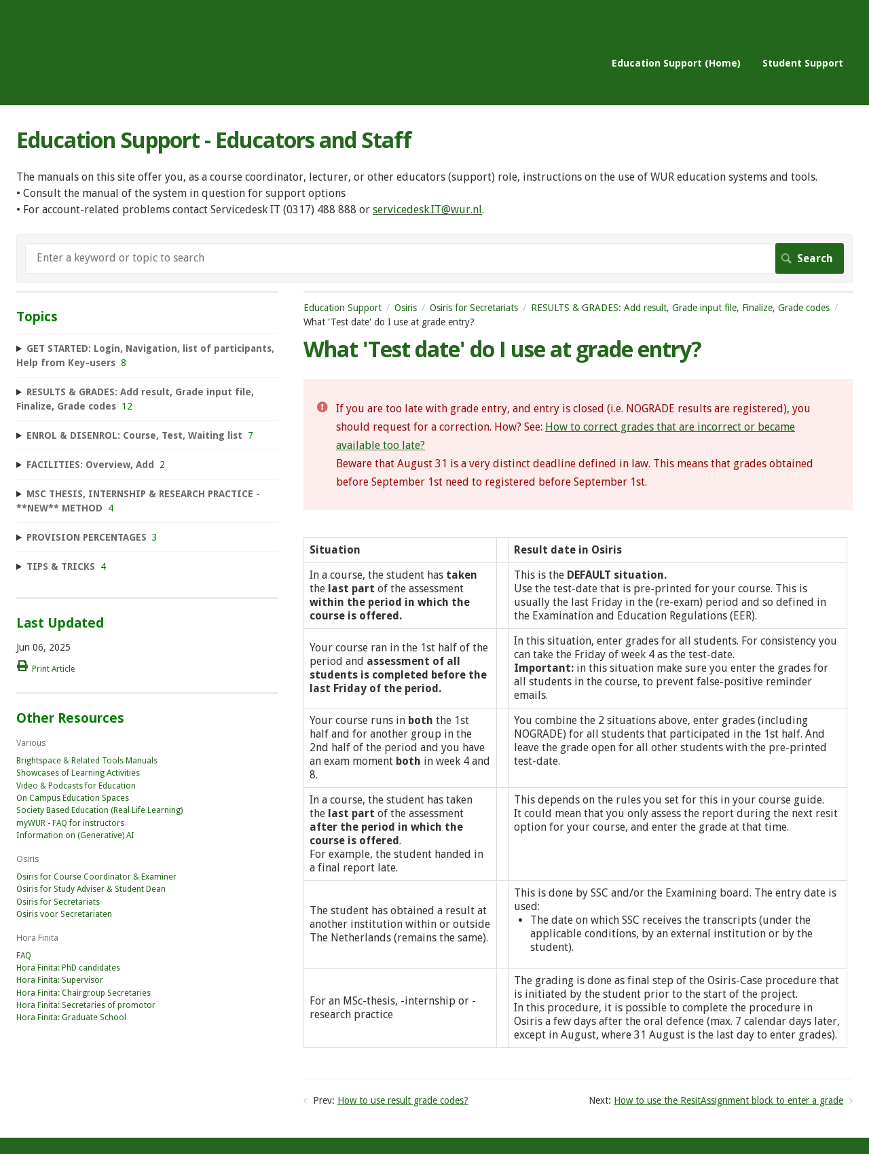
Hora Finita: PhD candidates (68, 968)
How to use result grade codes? (402, 1100)
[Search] (434, 258)
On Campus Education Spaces (72, 798)
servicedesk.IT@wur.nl (427, 209)
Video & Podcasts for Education (76, 786)
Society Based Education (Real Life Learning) (99, 810)
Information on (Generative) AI (75, 835)
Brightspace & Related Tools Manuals (87, 760)
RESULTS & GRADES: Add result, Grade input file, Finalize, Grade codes (680, 307)
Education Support (342, 307)
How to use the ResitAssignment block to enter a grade (728, 1100)
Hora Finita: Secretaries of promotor (85, 1005)
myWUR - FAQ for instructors (70, 823)
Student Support (802, 62)
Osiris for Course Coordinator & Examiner (96, 877)
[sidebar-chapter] (147, 356)
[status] (578, 444)
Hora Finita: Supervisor (59, 980)
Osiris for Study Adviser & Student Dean (91, 889)
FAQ (23, 955)
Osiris (405, 307)
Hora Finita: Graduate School (71, 1017)
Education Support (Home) (676, 62)
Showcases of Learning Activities (78, 773)
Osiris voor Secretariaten (64, 914)
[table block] (578, 794)
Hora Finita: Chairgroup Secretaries (83, 993)
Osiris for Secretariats (474, 307)
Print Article (53, 669)
